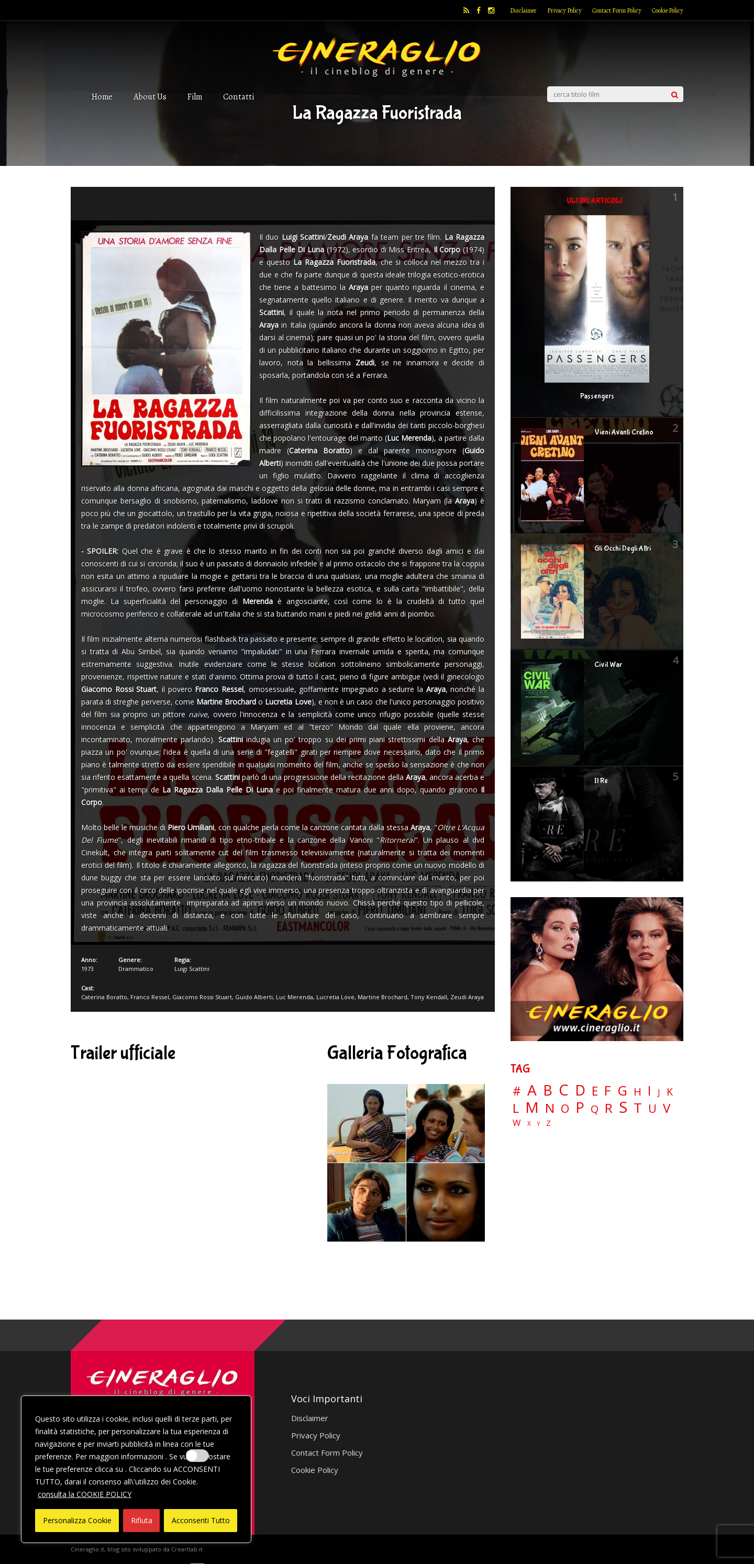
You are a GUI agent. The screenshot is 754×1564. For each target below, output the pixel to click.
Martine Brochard (382, 997)
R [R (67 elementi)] (609, 1108)
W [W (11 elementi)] (517, 1123)
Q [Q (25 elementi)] (594, 1108)
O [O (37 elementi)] (565, 1108)
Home (102, 96)
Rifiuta (141, 1520)
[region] (136, 1469)
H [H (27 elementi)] (637, 1091)
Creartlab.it (187, 1549)
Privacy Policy (564, 10)
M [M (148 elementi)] (532, 1107)
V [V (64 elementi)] (666, 1108)
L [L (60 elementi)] (516, 1108)
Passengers (597, 396)
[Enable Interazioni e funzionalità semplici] (197, 1455)
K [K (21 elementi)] (670, 1092)
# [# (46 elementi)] (517, 1092)
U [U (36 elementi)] (652, 1108)
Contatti (238, 96)
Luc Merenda (294, 997)
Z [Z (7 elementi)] (548, 1123)
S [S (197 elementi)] (623, 1107)
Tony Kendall (429, 997)
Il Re (601, 781)
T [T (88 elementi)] (638, 1108)
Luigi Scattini (191, 969)
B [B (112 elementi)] (547, 1090)
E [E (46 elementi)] (595, 1092)
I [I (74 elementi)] (649, 1090)
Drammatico (135, 969)
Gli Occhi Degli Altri (622, 548)
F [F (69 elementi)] (607, 1091)
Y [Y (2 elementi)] (538, 1124)
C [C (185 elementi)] (564, 1090)
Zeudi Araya (467, 997)
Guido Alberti (254, 997)
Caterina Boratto (104, 997)
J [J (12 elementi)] (659, 1092)
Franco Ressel (149, 997)
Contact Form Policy (616, 10)
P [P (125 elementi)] (579, 1107)
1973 (87, 969)
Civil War (608, 665)
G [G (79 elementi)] (622, 1090)
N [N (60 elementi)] (550, 1108)
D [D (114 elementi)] (580, 1090)
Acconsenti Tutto (201, 1520)
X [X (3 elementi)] (529, 1124)
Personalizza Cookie (77, 1520)
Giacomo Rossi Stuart (202, 997)
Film (194, 96)
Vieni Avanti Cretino (623, 432)
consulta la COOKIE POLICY (84, 1494)
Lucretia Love (335, 997)
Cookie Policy (667, 10)
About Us (150, 96)
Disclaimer (523, 10)
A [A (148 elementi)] (532, 1089)
